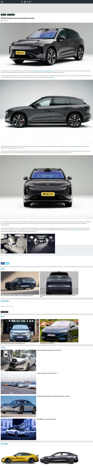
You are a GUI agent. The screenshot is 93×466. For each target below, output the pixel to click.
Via (1, 258)
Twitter (7, 263)
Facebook (2, 263)
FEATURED (3, 347)
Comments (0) (3, 14)
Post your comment (11, 14)
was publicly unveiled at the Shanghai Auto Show (43, 70)
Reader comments (6, 301)
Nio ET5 (8, 77)
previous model (73, 146)
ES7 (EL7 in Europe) (74, 229)
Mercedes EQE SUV (50, 77)
